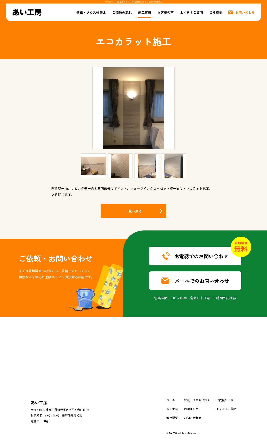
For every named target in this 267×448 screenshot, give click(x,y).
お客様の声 (165, 12)
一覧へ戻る (133, 210)
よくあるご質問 (191, 12)
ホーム (170, 399)
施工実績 (144, 12)
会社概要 (215, 12)
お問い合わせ (192, 417)
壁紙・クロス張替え (91, 12)
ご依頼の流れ (122, 12)
